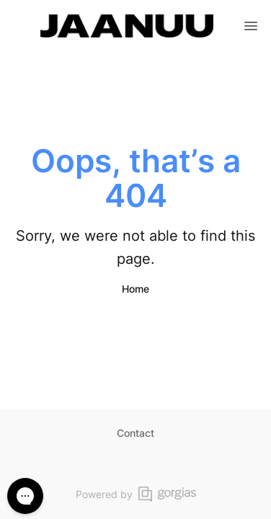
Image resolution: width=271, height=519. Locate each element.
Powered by (136, 494)
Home (135, 289)
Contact (135, 433)
